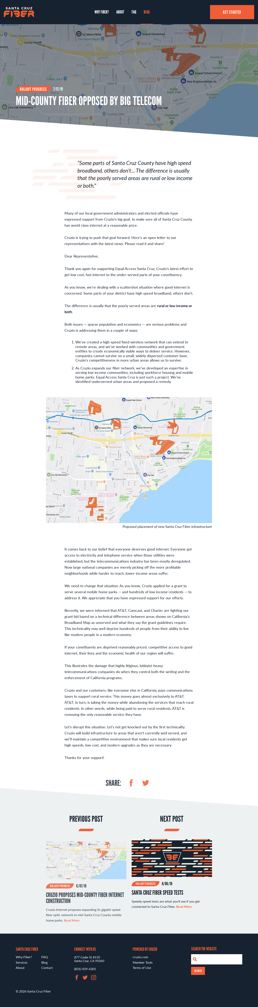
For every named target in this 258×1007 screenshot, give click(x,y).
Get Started (232, 12)
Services (21, 962)
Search (198, 971)
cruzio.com (140, 957)
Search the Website (204, 949)
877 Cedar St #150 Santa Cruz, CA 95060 (89, 959)
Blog (147, 12)
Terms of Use (142, 967)
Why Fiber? (102, 12)
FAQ (134, 12)
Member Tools (143, 962)
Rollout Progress (33, 89)
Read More (184, 911)
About (120, 12)
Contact (47, 967)
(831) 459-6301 (85, 968)
